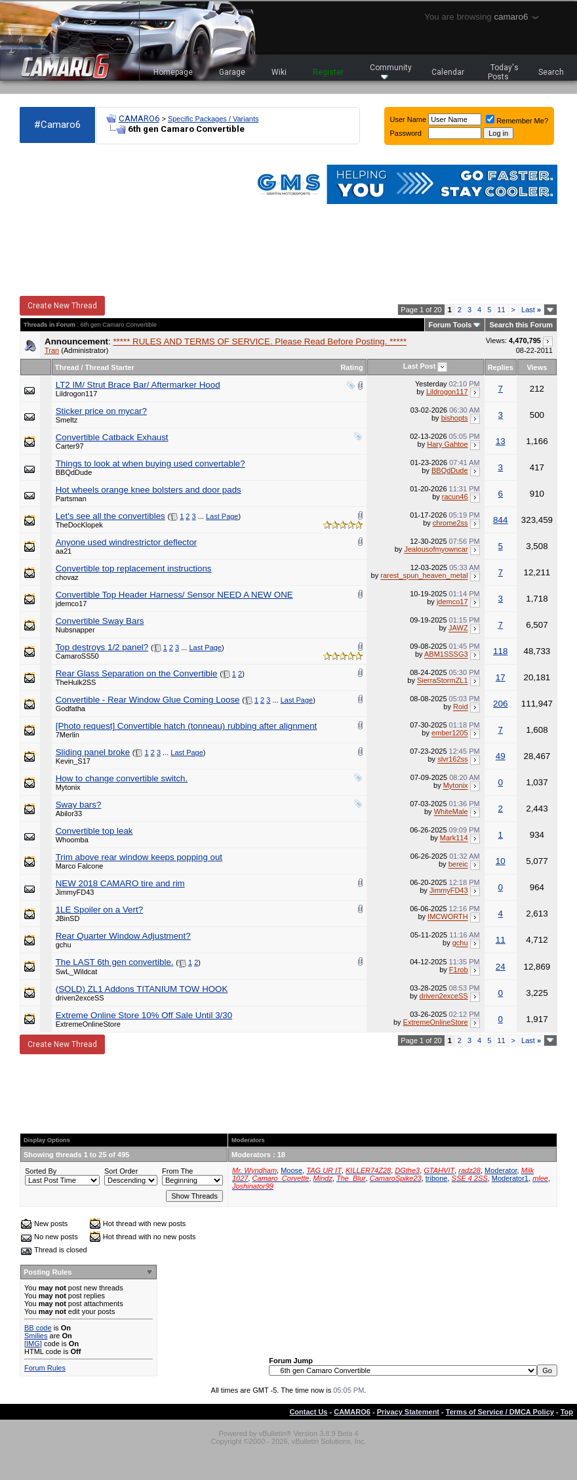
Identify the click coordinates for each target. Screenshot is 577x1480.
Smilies (35, 1336)
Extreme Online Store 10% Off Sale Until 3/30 (144, 1015)
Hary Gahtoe (447, 444)
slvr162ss (452, 760)
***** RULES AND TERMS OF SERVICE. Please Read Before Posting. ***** (260, 341)
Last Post (419, 366)
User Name (408, 119)
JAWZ (458, 628)
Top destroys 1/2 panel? (102, 647)
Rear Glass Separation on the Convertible (137, 673)
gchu (63, 945)
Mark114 (454, 838)
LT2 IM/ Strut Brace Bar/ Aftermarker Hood (138, 385)
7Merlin (67, 735)
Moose (291, 1170)
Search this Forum (521, 325)
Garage (232, 72)
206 (500, 704)
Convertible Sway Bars (100, 621)
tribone (437, 1178)
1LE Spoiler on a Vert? (99, 910)
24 (501, 967)
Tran (52, 350)
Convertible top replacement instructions (134, 568)
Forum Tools (450, 325)
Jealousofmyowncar (436, 550)
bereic (458, 865)
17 (501, 677)
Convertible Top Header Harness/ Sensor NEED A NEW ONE (174, 595)
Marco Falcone (80, 866)
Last (531, 310)
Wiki (279, 72)
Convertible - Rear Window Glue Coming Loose (148, 700)
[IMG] (33, 1343)
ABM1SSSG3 (446, 655)
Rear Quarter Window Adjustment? (123, 936)
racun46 (455, 497)
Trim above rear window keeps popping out (139, 857)
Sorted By (40, 1171)
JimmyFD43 (75, 892)
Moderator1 (510, 1178)
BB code (38, 1328)
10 (501, 861)
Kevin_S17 (73, 761)
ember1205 (449, 733)
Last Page (222, 516)
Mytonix (68, 787)
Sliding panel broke (93, 752)
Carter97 (70, 446)
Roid (460, 707)
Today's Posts (503, 72)
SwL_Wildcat (77, 972)
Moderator (501, 1170)
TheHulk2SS (76, 682)
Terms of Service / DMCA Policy (500, 1412)
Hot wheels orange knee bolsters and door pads (148, 490)
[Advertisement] (92, 220)
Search (551, 72)
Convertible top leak (94, 831)
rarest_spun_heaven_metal (424, 576)
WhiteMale (451, 812)
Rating (351, 367)
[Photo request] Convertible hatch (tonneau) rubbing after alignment (186, 726)
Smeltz (67, 420)
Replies (500, 367)
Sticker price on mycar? (101, 411)
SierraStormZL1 (442, 681)
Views (537, 367)
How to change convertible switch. (122, 778)
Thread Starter (109, 367)
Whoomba (72, 840)
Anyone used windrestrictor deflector (126, 542)
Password (406, 133)
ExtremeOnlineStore (88, 1024)
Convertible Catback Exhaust (112, 437)
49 (501, 756)
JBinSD (68, 918)
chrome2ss (450, 523)
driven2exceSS (80, 998)
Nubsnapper (75, 630)
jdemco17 (71, 603)
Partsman (71, 499)
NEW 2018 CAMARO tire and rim (120, 883)
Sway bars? (79, 805)
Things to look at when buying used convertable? (150, 463)
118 (500, 651)
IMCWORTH (448, 917)
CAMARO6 (139, 118)
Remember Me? (517, 121)
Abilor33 (69, 813)
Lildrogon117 (77, 394)
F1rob (458, 970)
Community (391, 71)
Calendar (447, 72)
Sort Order (121, 1171)
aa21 (63, 551)
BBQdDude (74, 472)
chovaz (67, 577)
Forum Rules (45, 1368)
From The (177, 1171)
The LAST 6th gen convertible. (115, 962)
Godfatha (70, 708)
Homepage (173, 72)
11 (501, 310)
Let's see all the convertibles (110, 516)
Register (328, 72)
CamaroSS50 (77, 656)
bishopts (454, 418)
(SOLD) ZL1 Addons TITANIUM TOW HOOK (142, 989)
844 (500, 520)
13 (501, 441)
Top (567, 1412)
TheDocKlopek (79, 525)
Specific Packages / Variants (213, 119)
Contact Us (308, 1412)
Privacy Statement (408, 1412)
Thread (67, 367)
